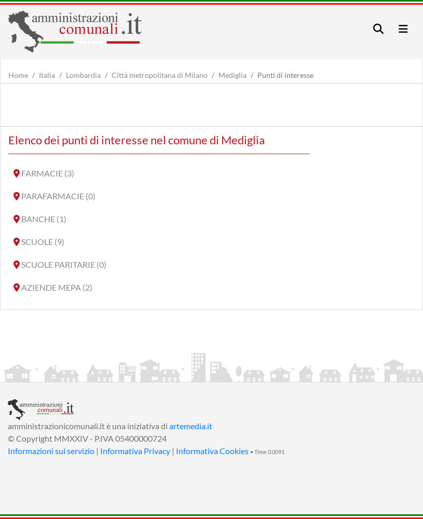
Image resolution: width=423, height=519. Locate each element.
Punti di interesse (285, 75)
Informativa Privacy (135, 451)
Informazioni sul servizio (51, 451)
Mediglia (233, 75)
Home (18, 75)
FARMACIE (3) (47, 173)
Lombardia (83, 75)
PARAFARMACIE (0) (58, 196)
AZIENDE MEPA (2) (56, 287)
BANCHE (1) (43, 219)
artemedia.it (190, 426)
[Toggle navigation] (378, 29)
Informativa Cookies (212, 451)
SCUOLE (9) (42, 242)
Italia (47, 75)
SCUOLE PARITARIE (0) (63, 264)
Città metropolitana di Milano (160, 75)
